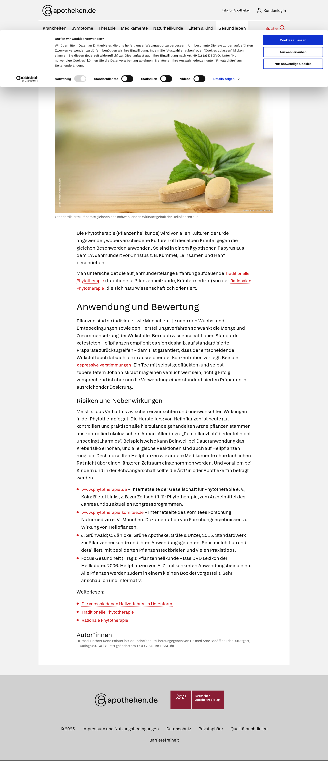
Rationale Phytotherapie (108, 621)
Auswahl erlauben (293, 22)
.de (128, 490)
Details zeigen (223, 49)
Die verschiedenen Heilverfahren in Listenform (132, 604)
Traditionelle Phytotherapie (106, 281)
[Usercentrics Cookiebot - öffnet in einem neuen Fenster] (27, 49)
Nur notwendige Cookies (293, 34)
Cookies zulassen (293, 10)
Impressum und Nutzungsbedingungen (120, 729)
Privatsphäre (211, 729)
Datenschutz (178, 729)
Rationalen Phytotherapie (122, 289)
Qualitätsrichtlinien (249, 729)
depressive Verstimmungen (107, 366)
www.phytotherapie (103, 490)
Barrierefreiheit (164, 740)
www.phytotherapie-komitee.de (116, 513)
